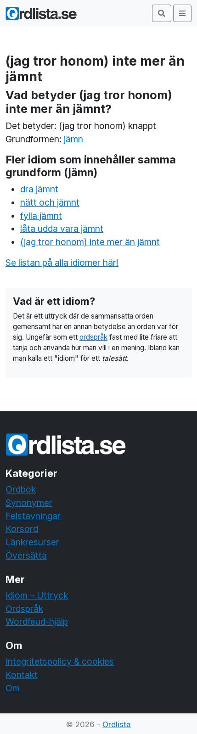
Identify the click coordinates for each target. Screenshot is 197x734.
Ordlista (116, 724)
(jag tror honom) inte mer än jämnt (90, 241)
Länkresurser (32, 542)
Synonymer (29, 502)
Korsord (22, 528)
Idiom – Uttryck (37, 595)
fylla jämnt (41, 215)
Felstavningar (33, 515)
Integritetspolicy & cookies (60, 661)
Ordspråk (24, 608)
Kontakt (22, 674)
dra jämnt (39, 189)
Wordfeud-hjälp (37, 621)
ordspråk (93, 337)
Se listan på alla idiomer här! (62, 262)
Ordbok (21, 489)
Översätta (26, 555)
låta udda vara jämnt (61, 228)
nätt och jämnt (49, 202)
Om (13, 688)
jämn (73, 139)
